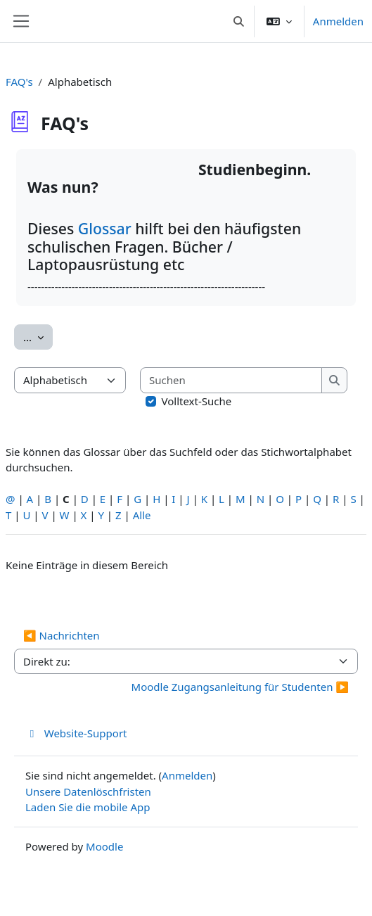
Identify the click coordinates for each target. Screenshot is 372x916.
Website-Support (76, 733)
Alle (142, 515)
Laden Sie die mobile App (87, 807)
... (38, 336)
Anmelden (338, 21)
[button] (238, 21)
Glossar (106, 228)
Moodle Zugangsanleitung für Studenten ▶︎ (240, 687)
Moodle (104, 846)
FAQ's (19, 82)
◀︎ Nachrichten (61, 635)
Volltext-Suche (197, 401)
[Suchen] (231, 380)
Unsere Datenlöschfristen (88, 791)
